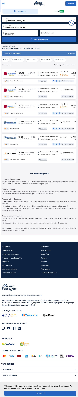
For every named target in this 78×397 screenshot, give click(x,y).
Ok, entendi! (40, 393)
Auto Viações (46, 251)
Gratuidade (45, 247)
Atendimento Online (9, 269)
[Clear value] (36, 33)
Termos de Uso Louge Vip (12, 258)
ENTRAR (71, 3)
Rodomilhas (45, 265)
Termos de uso (8, 251)
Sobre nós (6, 247)
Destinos (44, 258)
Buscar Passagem (39, 39)
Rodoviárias (45, 254)
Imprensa (5, 262)
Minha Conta (7, 265)
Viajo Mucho (45, 269)
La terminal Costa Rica (49, 273)
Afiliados (44, 262)
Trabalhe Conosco (9, 273)
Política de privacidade (10, 254)
